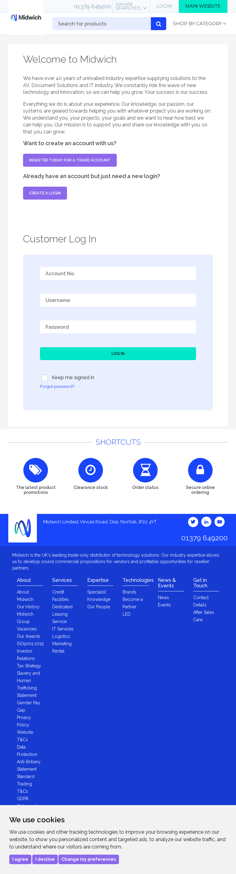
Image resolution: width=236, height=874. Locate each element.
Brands (129, 592)
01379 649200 (92, 6)
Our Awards (28, 636)
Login (164, 6)
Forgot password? (57, 386)
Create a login (45, 193)
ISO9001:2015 (30, 643)
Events (164, 604)
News (163, 597)
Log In (118, 353)
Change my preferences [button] (88, 859)
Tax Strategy (29, 665)
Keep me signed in (67, 378)
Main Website (203, 6)
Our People (98, 606)
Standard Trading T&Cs (25, 784)
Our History (28, 606)
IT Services (63, 628)
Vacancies (27, 628)
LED (127, 614)
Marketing (62, 643)
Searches (128, 6)
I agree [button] (20, 859)
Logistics (61, 636)
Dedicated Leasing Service (62, 614)
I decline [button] (45, 859)
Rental (58, 651)
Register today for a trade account (70, 160)
